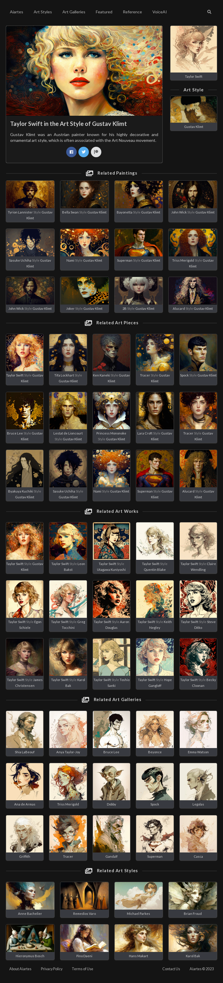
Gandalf (111, 856)
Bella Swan (70, 212)
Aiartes (16, 11)
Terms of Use (82, 969)
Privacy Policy (51, 969)
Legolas (198, 804)
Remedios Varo (84, 913)
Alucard (179, 308)
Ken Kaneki (101, 375)
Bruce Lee (15, 433)
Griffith (24, 856)
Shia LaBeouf (25, 752)
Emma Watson (198, 752)
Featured (104, 11)
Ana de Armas (24, 804)
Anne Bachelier (30, 913)
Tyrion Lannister (20, 212)
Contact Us (171, 969)
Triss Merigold (183, 260)
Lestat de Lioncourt (68, 433)
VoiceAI (159, 11)
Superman (124, 260)
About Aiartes (20, 969)
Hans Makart (138, 956)
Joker (70, 308)
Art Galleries (73, 11)
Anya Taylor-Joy (68, 752)
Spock (184, 375)
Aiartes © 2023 (202, 969)
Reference (132, 11)
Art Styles (43, 11)
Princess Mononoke (111, 433)
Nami (70, 260)
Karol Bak (193, 956)
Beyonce (155, 752)
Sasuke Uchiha (20, 260)
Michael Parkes (138, 913)
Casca (198, 856)
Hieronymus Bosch (30, 956)
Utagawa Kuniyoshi (111, 569)
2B (125, 308)
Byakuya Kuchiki (20, 491)
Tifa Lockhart (64, 375)
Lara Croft (144, 433)
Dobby (111, 804)
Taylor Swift (193, 76)
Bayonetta (124, 212)
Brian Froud (193, 913)
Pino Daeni (84, 956)
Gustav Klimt (193, 126)
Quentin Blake (155, 569)
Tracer (145, 375)
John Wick (179, 212)
